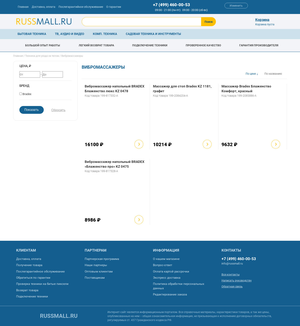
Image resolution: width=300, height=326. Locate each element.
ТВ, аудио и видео (69, 34)
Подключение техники (32, 296)
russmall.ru (58, 316)
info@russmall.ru (232, 263)
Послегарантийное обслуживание (81, 6)
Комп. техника (105, 34)
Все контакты (231, 274)
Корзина (262, 20)
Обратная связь (232, 286)
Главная (23, 6)
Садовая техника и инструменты (153, 34)
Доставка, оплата (43, 6)
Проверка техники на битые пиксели (42, 284)
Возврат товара (27, 290)
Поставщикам (95, 277)
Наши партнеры (96, 265)
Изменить (236, 5)
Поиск (209, 21)
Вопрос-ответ (162, 265)
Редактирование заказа (170, 294)
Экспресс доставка (166, 277)
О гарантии (113, 6)
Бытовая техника (32, 34)
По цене (251, 73)
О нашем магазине (166, 259)
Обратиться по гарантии (33, 277)
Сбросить (58, 110)
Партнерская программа (102, 259)
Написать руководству (237, 280)
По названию (273, 73)
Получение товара (29, 265)
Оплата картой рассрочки (171, 271)
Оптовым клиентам (99, 271)
